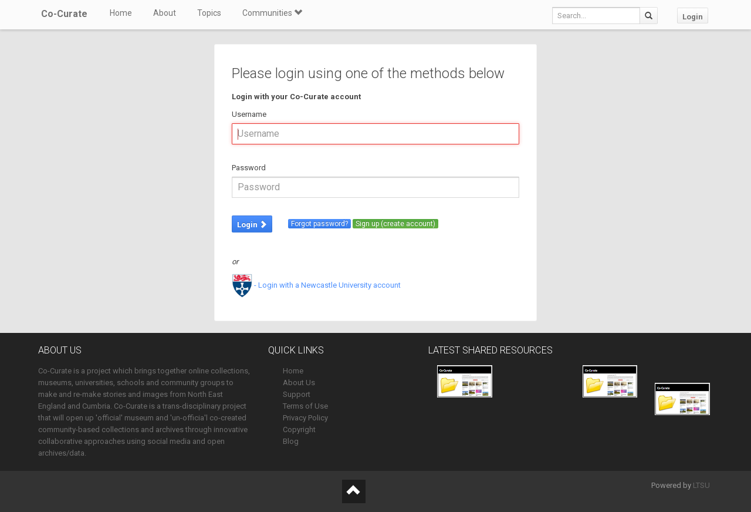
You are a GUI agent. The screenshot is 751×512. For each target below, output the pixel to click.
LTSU (701, 485)
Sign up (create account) (395, 224)
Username (249, 114)
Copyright (299, 429)
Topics (209, 13)
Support (296, 394)
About (164, 13)
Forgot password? (319, 224)
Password (249, 167)
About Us (299, 382)
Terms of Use (305, 406)
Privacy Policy (305, 417)
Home (121, 13)
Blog (291, 441)
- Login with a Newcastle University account (316, 285)
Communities (272, 13)
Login (692, 16)
